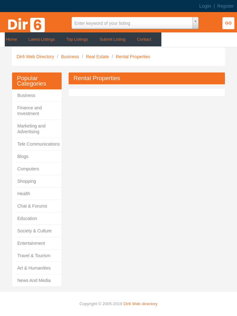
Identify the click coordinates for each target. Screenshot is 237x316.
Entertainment (31, 243)
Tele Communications (38, 144)
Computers (28, 168)
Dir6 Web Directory (36, 56)
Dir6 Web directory (140, 303)
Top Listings (77, 39)
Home (11, 39)
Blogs (22, 156)
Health (23, 193)
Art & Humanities (34, 268)
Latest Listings (42, 39)
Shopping (26, 181)
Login (205, 6)
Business (70, 56)
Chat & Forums (32, 206)
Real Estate (98, 56)
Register (225, 6)
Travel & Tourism (33, 255)
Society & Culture (34, 230)
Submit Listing (112, 39)
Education (27, 218)
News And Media (34, 280)
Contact (144, 39)
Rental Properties (133, 56)
